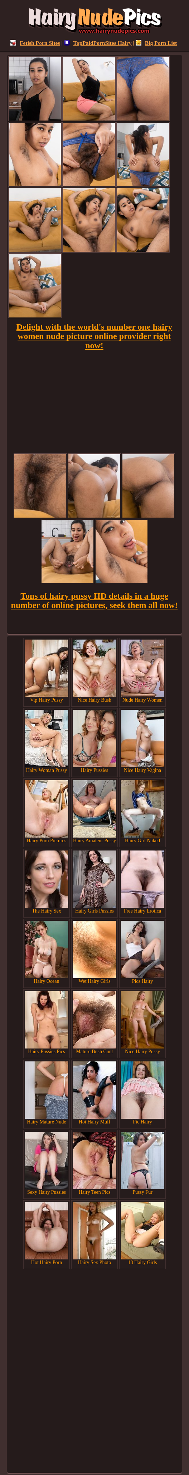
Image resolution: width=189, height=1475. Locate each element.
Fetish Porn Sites (35, 43)
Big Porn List (156, 43)
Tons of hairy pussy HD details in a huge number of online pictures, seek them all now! (94, 600)
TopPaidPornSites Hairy (98, 43)
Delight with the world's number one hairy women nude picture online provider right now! (94, 336)
